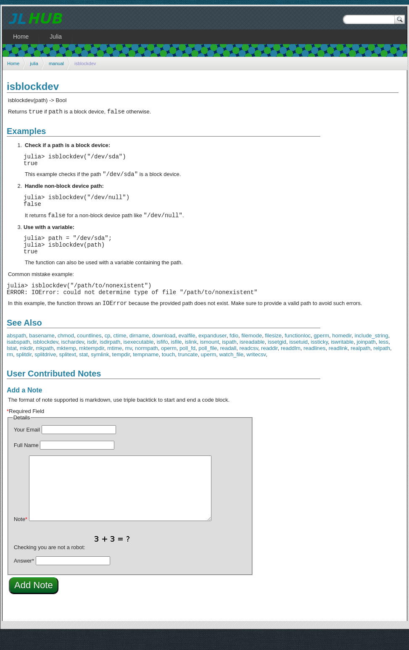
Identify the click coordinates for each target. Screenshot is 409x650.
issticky (319, 358)
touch (168, 371)
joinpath (365, 358)
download (163, 352)
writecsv (256, 371)
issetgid (277, 358)
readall (228, 364)
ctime (120, 352)
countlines (89, 352)
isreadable (252, 358)
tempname (145, 371)
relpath (381, 364)
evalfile (186, 352)
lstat (12, 364)
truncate (188, 371)
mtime (114, 364)
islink (191, 358)
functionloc (298, 352)
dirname (139, 352)
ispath (229, 358)
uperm (208, 371)
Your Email (27, 446)
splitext (67, 371)
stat (83, 371)
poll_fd (187, 364)
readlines (314, 364)
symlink (100, 371)
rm (10, 371)
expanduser (212, 352)
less (383, 358)
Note (20, 535)
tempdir (121, 371)
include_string (371, 352)
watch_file (231, 371)
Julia (56, 36)
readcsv (249, 364)
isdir (92, 358)
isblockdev (45, 358)
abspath (16, 352)
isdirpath (110, 358)
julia (34, 63)
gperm (321, 352)
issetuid (298, 358)
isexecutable (138, 358)
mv (128, 364)
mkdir (26, 364)
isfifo (162, 358)
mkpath (44, 364)
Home (13, 63)
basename (42, 352)
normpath (146, 364)
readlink (338, 364)
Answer (24, 577)
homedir (341, 352)
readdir (269, 364)
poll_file (207, 364)
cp (108, 352)
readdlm (291, 364)
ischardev (72, 358)
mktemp (66, 364)
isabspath (18, 358)
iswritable (342, 358)
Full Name (26, 461)
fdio (234, 352)
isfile (176, 358)
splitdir (24, 371)
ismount (209, 358)
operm (169, 364)
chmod (66, 352)
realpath (360, 364)
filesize (273, 352)
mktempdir (91, 364)
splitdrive (45, 371)
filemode (251, 352)
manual (56, 63)
